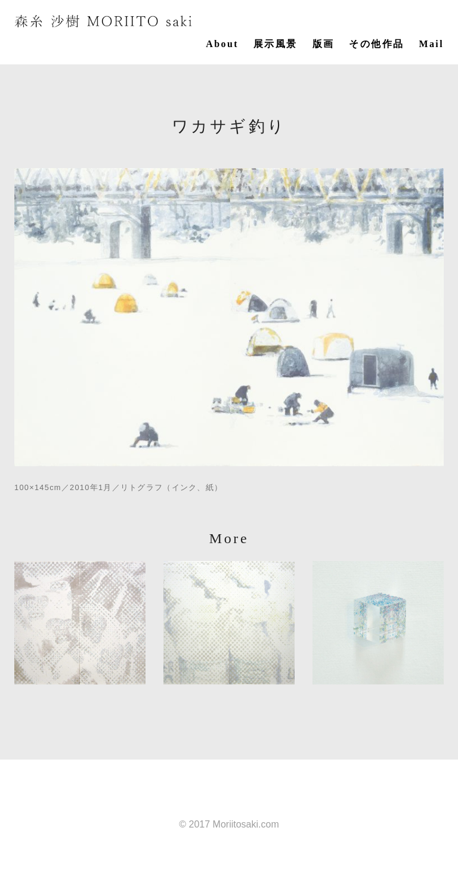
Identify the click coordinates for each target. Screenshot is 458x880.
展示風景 (275, 44)
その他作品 (376, 44)
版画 (323, 44)
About (222, 44)
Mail (431, 44)
